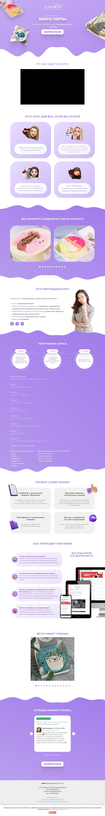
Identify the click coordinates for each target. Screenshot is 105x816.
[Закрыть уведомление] (104, 806)
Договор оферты (52, 797)
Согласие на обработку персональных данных (52, 801)
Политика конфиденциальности (58, 809)
